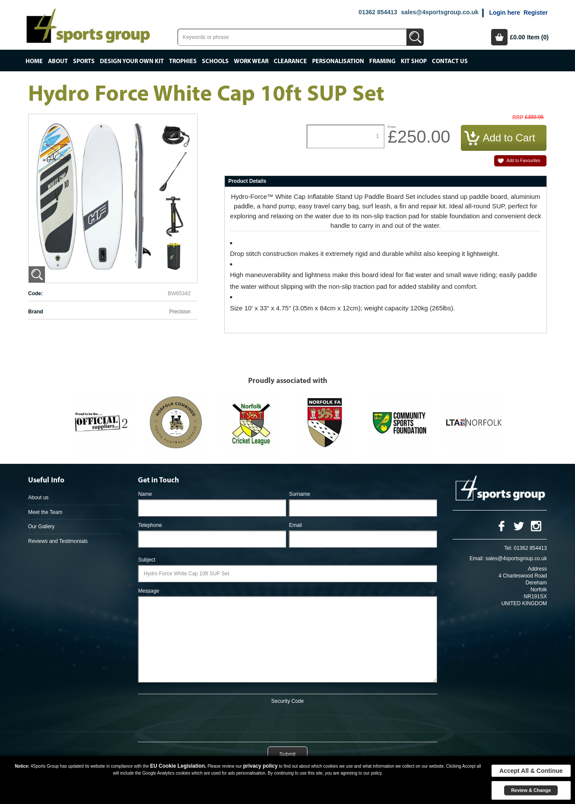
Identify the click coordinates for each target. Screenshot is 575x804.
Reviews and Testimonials (58, 541)
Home (34, 61)
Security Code (287, 701)
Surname (299, 494)
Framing (382, 61)
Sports (84, 61)
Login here (504, 12)
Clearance (290, 61)
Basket (499, 37)
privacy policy (260, 766)
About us (38, 498)
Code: (35, 293)
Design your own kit (132, 61)
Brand (35, 312)
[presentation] (287, 721)
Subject (146, 560)
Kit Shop (414, 61)
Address (537, 569)
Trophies (183, 61)
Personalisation (338, 61)
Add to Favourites (523, 160)
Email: (477, 558)
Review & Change (531, 790)
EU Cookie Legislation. (178, 766)
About (58, 61)
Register (536, 12)
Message (148, 591)
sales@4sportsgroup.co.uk (439, 12)
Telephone (150, 525)
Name (145, 494)
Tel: (508, 548)
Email (295, 525)
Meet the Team (45, 512)
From (392, 127)
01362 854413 (377, 12)
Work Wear (251, 61)
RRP (517, 117)
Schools (215, 61)
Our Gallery (41, 526)
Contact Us (450, 61)
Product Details (247, 181)
